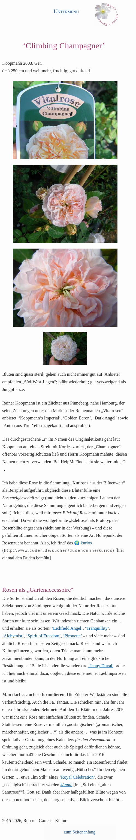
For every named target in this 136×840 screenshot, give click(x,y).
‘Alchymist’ (13, 636)
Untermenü (66, 11)
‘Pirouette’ (72, 636)
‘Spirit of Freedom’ (43, 636)
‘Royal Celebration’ (77, 777)
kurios (86, 543)
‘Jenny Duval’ (100, 665)
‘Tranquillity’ (97, 628)
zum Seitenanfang (79, 832)
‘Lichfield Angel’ (67, 628)
